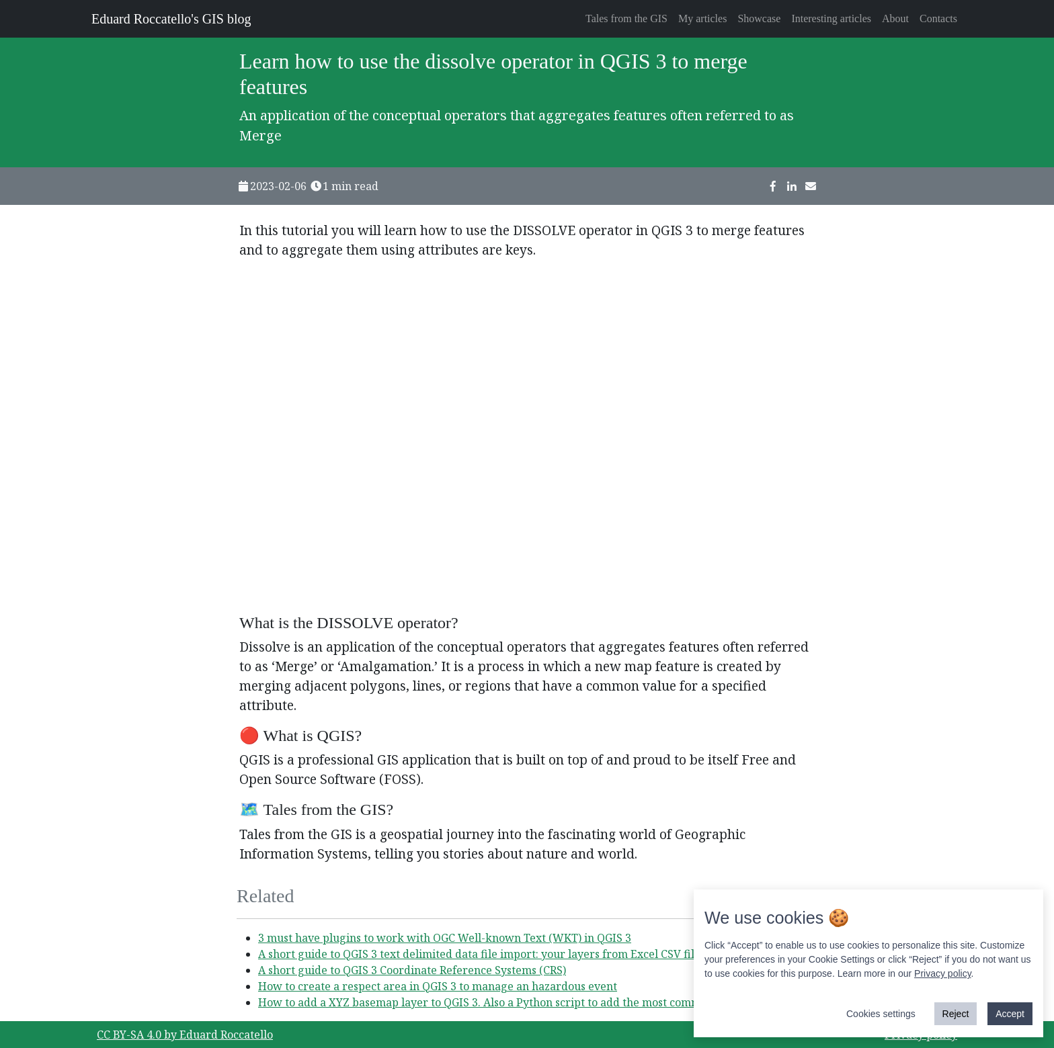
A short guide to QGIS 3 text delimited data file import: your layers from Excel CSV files (481, 954)
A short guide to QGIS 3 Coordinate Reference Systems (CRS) (412, 970)
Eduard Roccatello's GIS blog (171, 18)
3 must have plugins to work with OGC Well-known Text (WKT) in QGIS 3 (444, 937)
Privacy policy (942, 974)
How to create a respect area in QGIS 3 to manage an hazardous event (437, 986)
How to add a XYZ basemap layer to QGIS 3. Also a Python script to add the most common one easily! (515, 1002)
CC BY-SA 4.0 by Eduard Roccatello (185, 1034)
